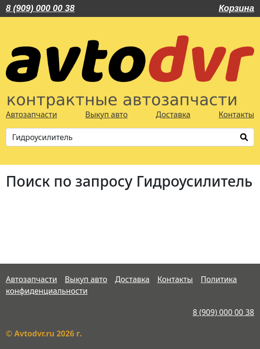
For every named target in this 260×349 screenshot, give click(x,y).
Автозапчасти (31, 114)
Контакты (236, 114)
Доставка (173, 114)
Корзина (236, 8)
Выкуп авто (106, 114)
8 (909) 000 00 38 (40, 8)
